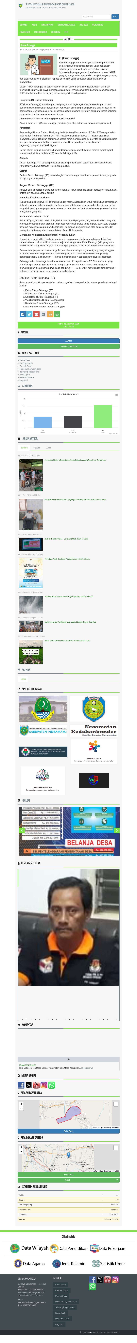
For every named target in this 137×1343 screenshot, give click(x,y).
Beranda (23, 24)
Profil (34, 24)
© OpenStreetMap (104, 1127)
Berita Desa (24, 360)
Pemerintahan (47, 24)
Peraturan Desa (26, 377)
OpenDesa (86, 1332)
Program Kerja (26, 363)
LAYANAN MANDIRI (68, 346)
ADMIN (68, 341)
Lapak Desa (55, 32)
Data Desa (84, 24)
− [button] (21, 1108)
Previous (22, 830)
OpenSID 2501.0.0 (99, 1332)
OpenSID (115, 1127)
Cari (115, 16)
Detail (91, 1180)
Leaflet (95, 1127)
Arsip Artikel (29, 438)
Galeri (25, 800)
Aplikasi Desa (97, 24)
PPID (66, 32)
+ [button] (21, 1104)
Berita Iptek (24, 374)
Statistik (25, 386)
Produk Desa (25, 366)
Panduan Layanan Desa (30, 369)
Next (117, 830)
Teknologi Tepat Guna (29, 372)
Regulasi (23, 380)
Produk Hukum (40, 32)
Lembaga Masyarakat (66, 24)
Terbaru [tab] (24, 448)
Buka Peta (68, 1131)
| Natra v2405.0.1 (113, 1332)
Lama (23, 679)
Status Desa (25, 32)
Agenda (24, 670)
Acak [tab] (48, 448)
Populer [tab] (37, 448)
